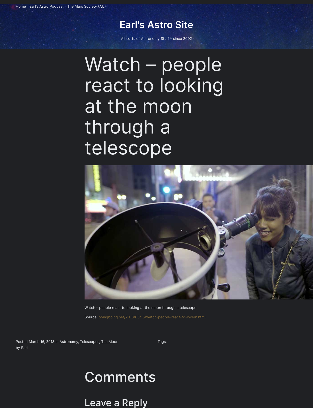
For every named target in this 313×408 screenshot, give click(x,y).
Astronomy (69, 342)
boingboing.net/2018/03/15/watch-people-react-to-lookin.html (152, 317)
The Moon (109, 342)
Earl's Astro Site (156, 24)
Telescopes (89, 342)
